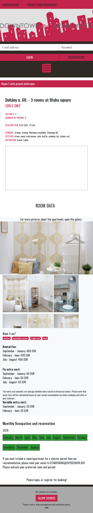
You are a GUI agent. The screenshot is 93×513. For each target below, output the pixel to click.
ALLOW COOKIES (46, 498)
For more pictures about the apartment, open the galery (50, 219)
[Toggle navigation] (46, 68)
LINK (46, 507)
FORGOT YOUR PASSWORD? (42, 5)
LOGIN (29, 57)
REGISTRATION (11, 5)
